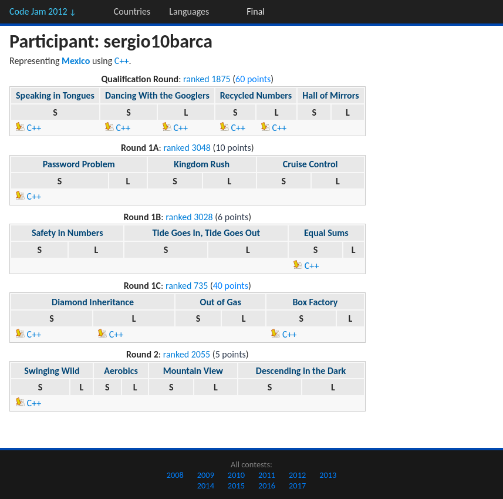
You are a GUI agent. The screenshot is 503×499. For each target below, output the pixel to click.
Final (256, 11)
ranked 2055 (187, 354)
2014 (205, 485)
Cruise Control (310, 164)
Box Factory (314, 302)
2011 (266, 475)
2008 (175, 475)
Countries (132, 11)
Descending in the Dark (301, 370)
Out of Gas (220, 302)
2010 (236, 475)
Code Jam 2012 (42, 11)
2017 (297, 485)
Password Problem (79, 164)
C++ (121, 60)
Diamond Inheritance (93, 302)
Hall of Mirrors (330, 95)
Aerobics (120, 370)
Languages (189, 11)
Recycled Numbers (256, 95)
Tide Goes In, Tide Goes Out (206, 232)
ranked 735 (187, 285)
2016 (266, 485)
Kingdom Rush (201, 164)
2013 (327, 475)
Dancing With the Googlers (157, 95)
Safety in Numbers (67, 232)
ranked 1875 (207, 79)
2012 (297, 475)
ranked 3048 (187, 147)
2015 (236, 485)
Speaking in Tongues (55, 95)
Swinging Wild (51, 370)
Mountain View (193, 370)
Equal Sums (326, 232)
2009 (205, 475)
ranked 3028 (189, 216)
